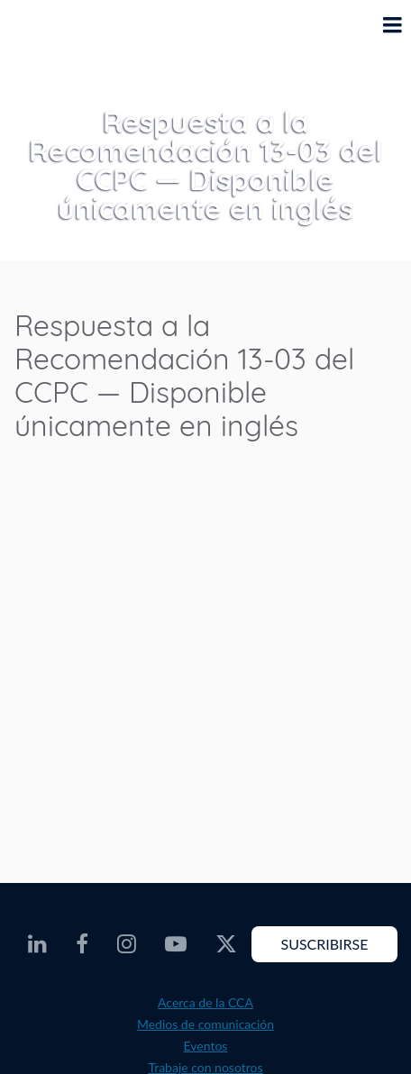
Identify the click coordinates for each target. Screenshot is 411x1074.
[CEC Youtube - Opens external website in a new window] (176, 944)
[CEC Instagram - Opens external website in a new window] (127, 944)
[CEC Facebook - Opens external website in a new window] (82, 944)
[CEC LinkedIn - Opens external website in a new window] (37, 944)
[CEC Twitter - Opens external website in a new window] (226, 944)
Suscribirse (324, 943)
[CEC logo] (59, 38)
